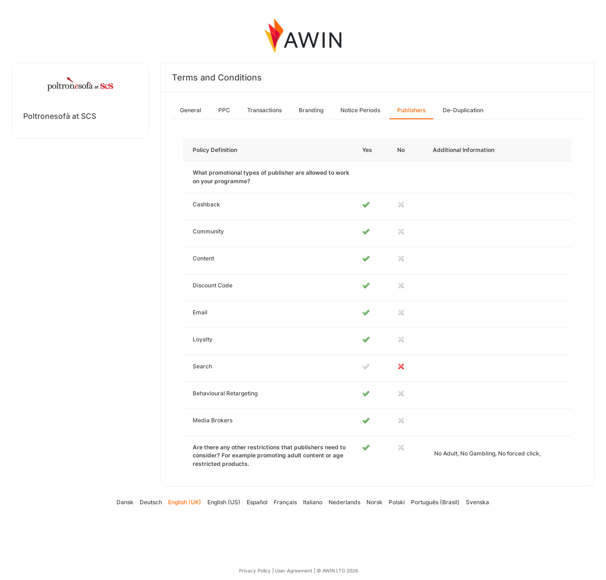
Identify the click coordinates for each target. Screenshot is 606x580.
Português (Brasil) (435, 502)
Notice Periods (360, 110)
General (190, 110)
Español (257, 502)
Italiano (312, 502)
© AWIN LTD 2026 (337, 570)
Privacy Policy (255, 570)
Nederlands (344, 502)
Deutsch (151, 502)
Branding (311, 110)
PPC (224, 110)
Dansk (125, 502)
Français (285, 502)
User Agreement (293, 570)
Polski (397, 502)
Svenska (477, 502)
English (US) (224, 502)
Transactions (264, 110)
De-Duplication (463, 110)
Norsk (374, 502)
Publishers (411, 110)
